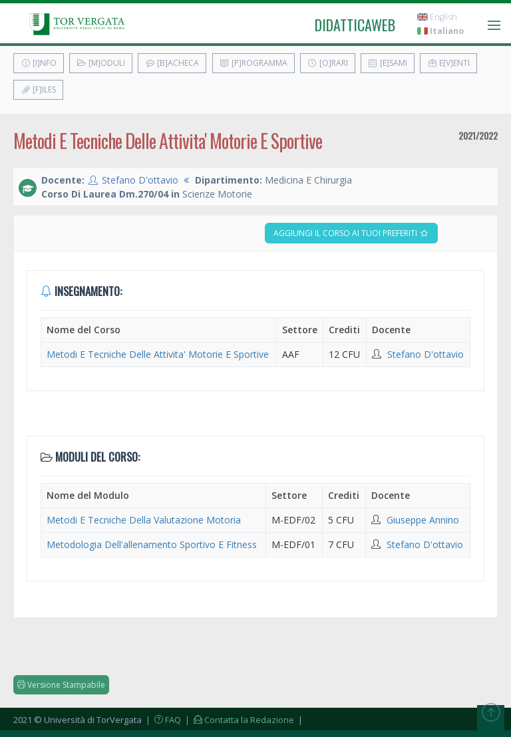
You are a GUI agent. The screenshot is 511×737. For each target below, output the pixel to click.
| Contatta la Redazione (238, 720)
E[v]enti (448, 63)
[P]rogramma (253, 63)
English (437, 17)
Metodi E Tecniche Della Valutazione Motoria (144, 520)
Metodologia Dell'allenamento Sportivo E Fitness (152, 544)
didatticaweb (355, 24)
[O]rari (327, 63)
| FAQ (162, 720)
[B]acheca (172, 63)
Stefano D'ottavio (140, 180)
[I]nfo (39, 63)
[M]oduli (101, 63)
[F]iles (38, 89)
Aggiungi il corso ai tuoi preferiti (351, 233)
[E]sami (387, 63)
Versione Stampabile (61, 684)
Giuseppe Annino (423, 520)
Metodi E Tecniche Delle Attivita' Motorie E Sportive (158, 354)
